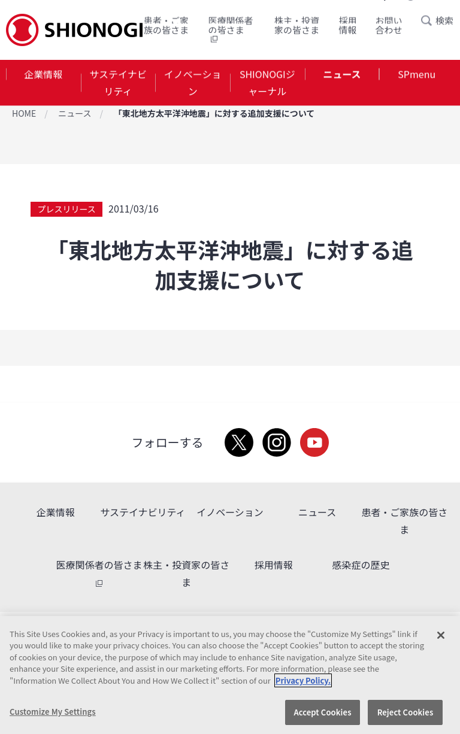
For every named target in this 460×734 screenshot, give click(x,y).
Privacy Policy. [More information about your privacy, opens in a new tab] (303, 680)
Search (430, 19)
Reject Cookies (405, 712)
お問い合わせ (389, 24)
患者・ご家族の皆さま (166, 24)
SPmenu (416, 74)
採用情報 (348, 24)
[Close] (441, 635)
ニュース (342, 74)
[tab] (43, 83)
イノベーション (193, 83)
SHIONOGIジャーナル (267, 83)
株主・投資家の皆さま (296, 24)
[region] (230, 675)
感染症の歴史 (360, 564)
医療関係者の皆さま (230, 29)
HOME (24, 113)
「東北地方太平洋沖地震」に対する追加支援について (214, 113)
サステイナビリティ (117, 83)
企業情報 (43, 74)
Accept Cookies (322, 712)
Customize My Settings (53, 711)
